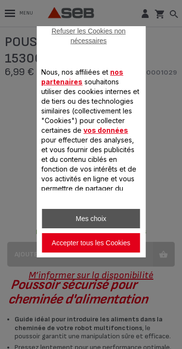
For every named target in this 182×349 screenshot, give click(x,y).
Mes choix (91, 218)
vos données (105, 130)
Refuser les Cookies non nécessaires (88, 36)
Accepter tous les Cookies (91, 243)
